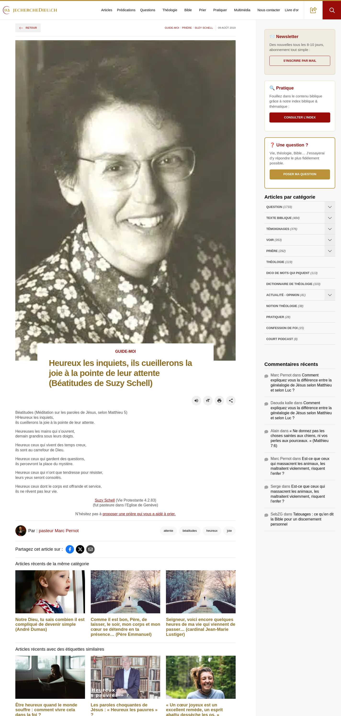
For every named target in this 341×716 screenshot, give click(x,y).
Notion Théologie (284, 306)
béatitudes (190, 530)
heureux (211, 530)
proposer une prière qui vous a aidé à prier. (139, 514)
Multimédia (242, 10)
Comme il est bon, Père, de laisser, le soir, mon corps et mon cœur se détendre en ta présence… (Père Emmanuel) (125, 627)
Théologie (170, 10)
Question (279, 207)
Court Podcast (282, 339)
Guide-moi (172, 27)
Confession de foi (285, 328)
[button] (313, 10)
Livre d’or (292, 10)
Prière (187, 27)
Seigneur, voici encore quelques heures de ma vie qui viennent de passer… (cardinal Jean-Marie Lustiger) (200, 627)
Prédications (126, 10)
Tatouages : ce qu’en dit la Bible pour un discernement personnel (302, 519)
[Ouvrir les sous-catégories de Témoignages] (329, 229)
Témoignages (281, 229)
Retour (28, 27)
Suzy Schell (204, 27)
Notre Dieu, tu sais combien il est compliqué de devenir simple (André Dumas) (50, 624)
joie (229, 530)
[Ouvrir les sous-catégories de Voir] (329, 240)
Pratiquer (220, 10)
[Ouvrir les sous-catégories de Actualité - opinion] (329, 295)
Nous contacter (268, 10)
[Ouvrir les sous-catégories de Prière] (329, 251)
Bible (188, 10)
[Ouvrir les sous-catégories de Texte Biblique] (329, 218)
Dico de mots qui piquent (292, 273)
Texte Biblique (283, 218)
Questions (147, 10)
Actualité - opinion (286, 295)
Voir (274, 240)
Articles (106, 10)
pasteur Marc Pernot (59, 530)
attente (168, 530)
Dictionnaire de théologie (293, 284)
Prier (202, 10)
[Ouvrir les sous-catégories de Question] (329, 206)
